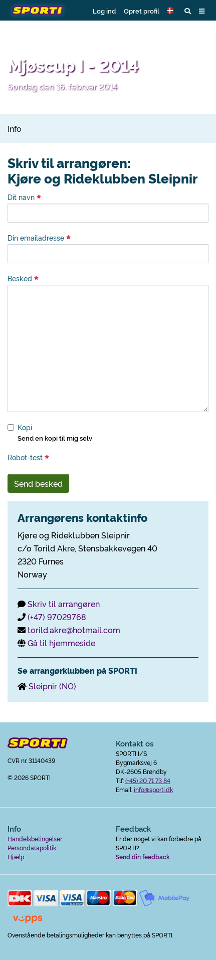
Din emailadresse (39, 238)
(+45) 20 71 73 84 (147, 780)
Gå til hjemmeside (61, 642)
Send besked (38, 483)
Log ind (104, 10)
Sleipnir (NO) (52, 685)
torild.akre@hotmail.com (74, 629)
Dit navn (24, 197)
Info (15, 128)
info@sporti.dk (153, 789)
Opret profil (141, 10)
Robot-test (28, 457)
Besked (23, 278)
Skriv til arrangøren (64, 603)
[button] (171, 10)
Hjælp (16, 856)
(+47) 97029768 (57, 616)
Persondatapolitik (32, 847)
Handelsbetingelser (35, 838)
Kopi (25, 427)
